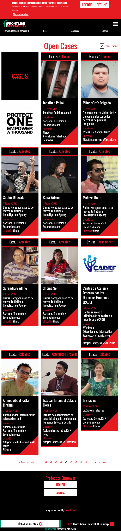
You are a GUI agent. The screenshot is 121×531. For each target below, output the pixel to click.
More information (21, 14)
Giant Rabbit (70, 510)
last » (105, 462)
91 (45, 462)
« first (22, 462)
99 (85, 462)
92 (50, 462)
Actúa (60, 493)
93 (55, 462)
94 (60, 462)
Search (105, 30)
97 (75, 462)
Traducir (114, 46)
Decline (102, 4)
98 (80, 462)
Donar (45, 30)
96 (70, 462)
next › (97, 462)
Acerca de (75, 30)
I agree (87, 4)
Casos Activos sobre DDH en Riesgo (88, 524)
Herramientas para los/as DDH (16, 30)
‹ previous (32, 462)
